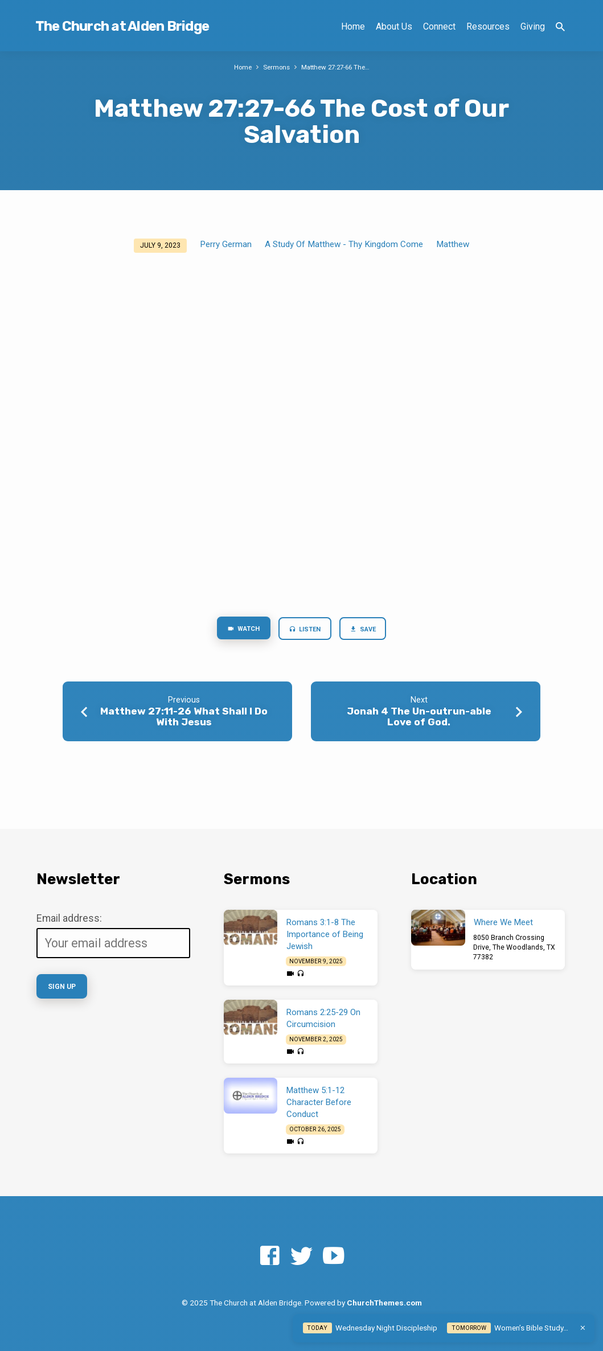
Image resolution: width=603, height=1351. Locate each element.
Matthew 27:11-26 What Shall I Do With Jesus (184, 719)
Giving (532, 26)
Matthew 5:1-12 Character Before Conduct (318, 1102)
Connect (439, 26)
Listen (305, 630)
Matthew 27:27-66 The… (337, 67)
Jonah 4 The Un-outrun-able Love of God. (419, 719)
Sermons (274, 67)
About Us (394, 26)
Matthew (452, 244)
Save (368, 630)
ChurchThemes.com (384, 1302)
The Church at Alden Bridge (122, 26)
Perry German (226, 244)
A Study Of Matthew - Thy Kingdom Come (344, 244)
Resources (488, 26)
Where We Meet (503, 922)
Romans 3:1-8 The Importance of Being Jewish (324, 934)
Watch (238, 629)
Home (353, 26)
